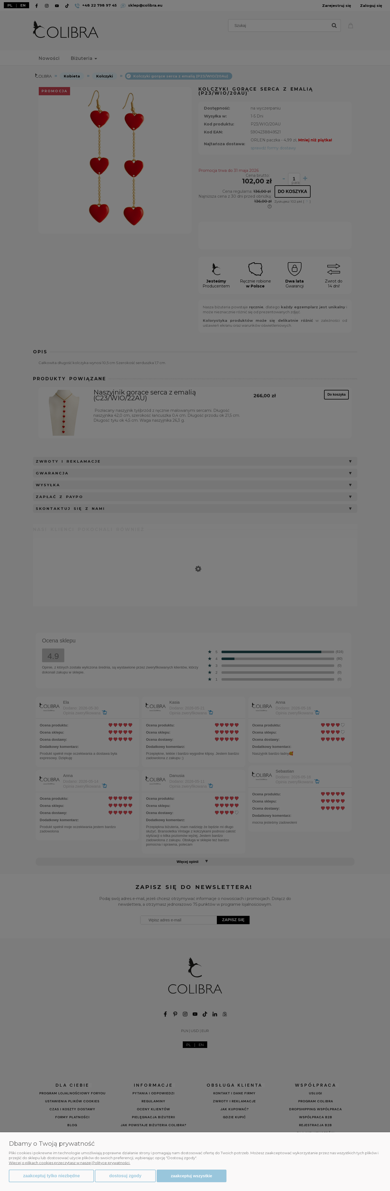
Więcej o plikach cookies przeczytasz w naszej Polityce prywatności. (69, 1163)
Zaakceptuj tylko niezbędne (51, 1175)
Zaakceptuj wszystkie (191, 1175)
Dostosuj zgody (125, 1175)
